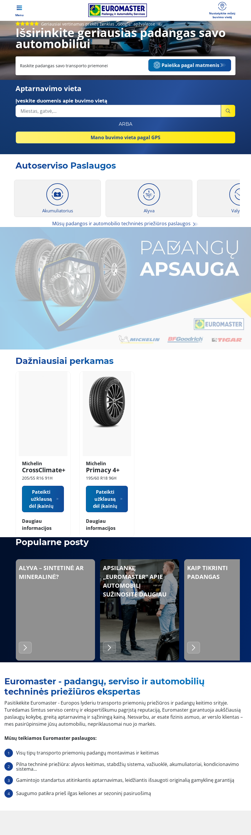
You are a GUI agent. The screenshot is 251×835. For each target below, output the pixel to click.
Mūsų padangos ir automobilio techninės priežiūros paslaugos (122, 228)
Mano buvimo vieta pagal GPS (125, 142)
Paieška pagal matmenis (186, 70)
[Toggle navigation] (19, 13)
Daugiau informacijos (37, 538)
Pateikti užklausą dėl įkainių (41, 512)
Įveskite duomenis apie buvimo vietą (61, 105)
